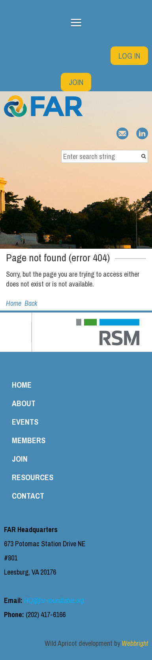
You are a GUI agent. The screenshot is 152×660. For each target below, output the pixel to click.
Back (30, 303)
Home (13, 303)
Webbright (135, 643)
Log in (129, 55)
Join (76, 82)
